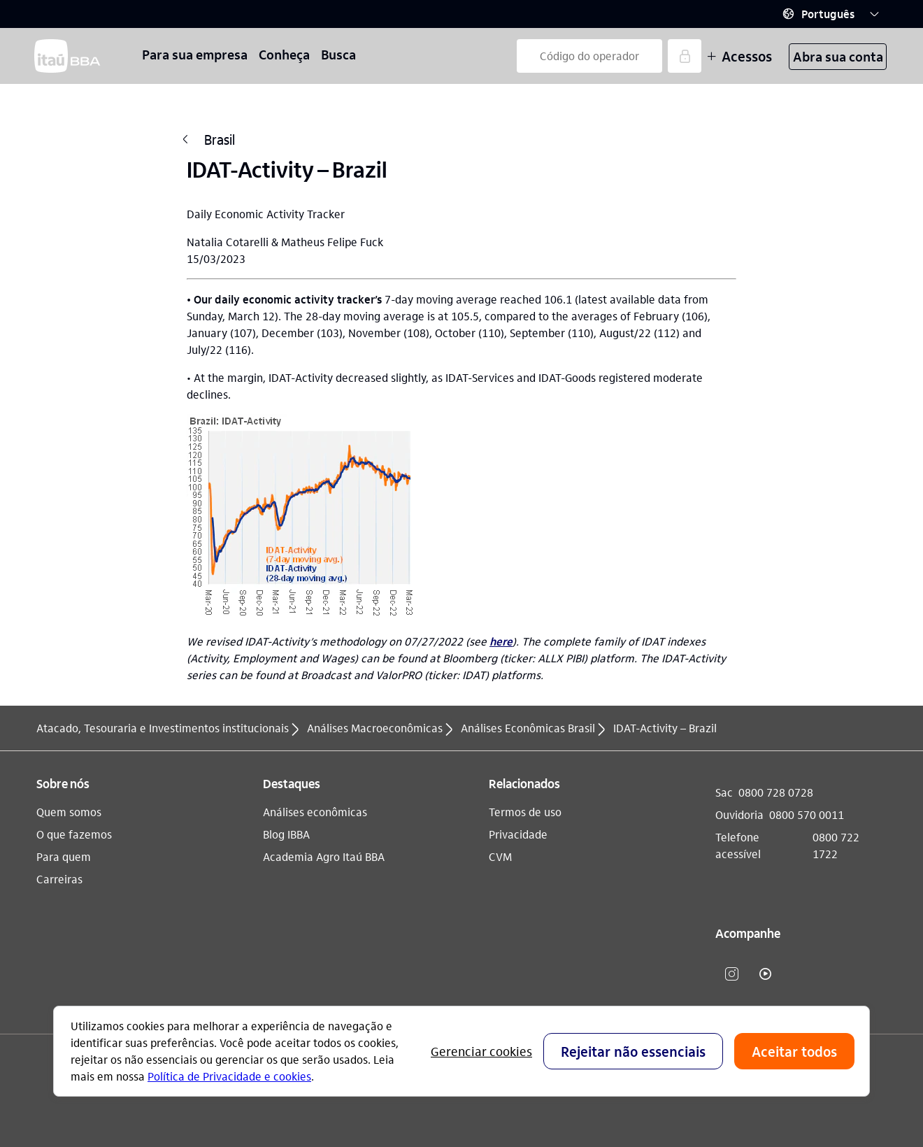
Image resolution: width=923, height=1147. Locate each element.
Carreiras (59, 878)
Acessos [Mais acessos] (739, 56)
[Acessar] (684, 56)
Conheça (284, 54)
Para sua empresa (195, 54)
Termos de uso (525, 811)
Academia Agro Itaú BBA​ (324, 856)
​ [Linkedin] (799, 973)
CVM (500, 856)
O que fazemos (74, 834)
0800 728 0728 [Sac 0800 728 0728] (775, 792)
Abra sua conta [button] (838, 56)
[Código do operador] (589, 56)
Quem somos (68, 811)
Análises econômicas (315, 811)
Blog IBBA (286, 834)
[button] (830, 14)
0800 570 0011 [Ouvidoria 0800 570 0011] (806, 814)
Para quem (63, 856)
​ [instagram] (732, 973)
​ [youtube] (765, 973)
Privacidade (518, 834)
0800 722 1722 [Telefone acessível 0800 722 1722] (836, 845)
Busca (338, 54)
